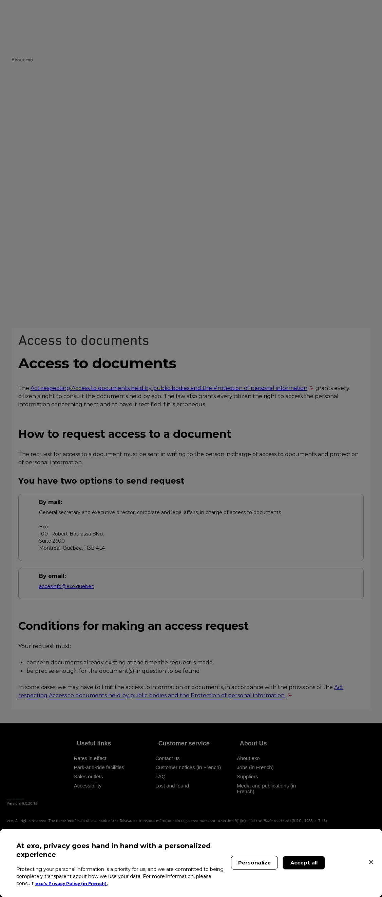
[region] (191, 863)
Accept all (304, 862)
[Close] (371, 862)
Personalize (254, 862)
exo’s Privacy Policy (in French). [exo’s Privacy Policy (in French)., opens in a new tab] (75, 883)
